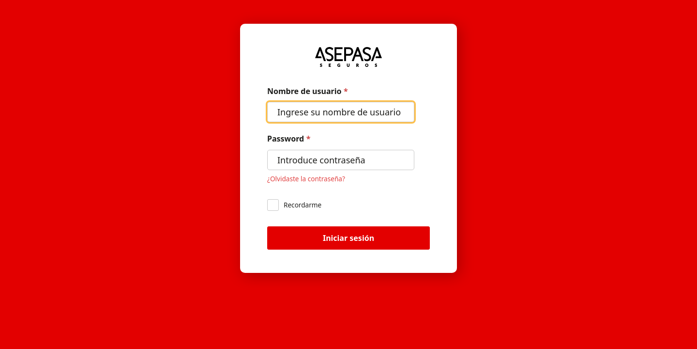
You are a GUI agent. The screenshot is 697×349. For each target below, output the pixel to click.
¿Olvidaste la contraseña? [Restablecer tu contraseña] (306, 178)
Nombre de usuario (307, 91)
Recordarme (294, 205)
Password (288, 139)
